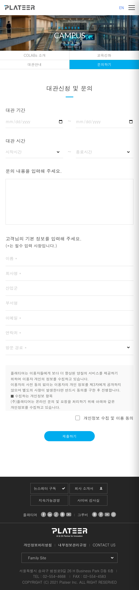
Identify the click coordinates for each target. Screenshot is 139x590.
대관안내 (35, 64)
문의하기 (104, 64)
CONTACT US (104, 544)
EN (121, 7)
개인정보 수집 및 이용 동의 (108, 418)
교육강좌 (104, 55)
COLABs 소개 (35, 55)
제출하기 (69, 436)
